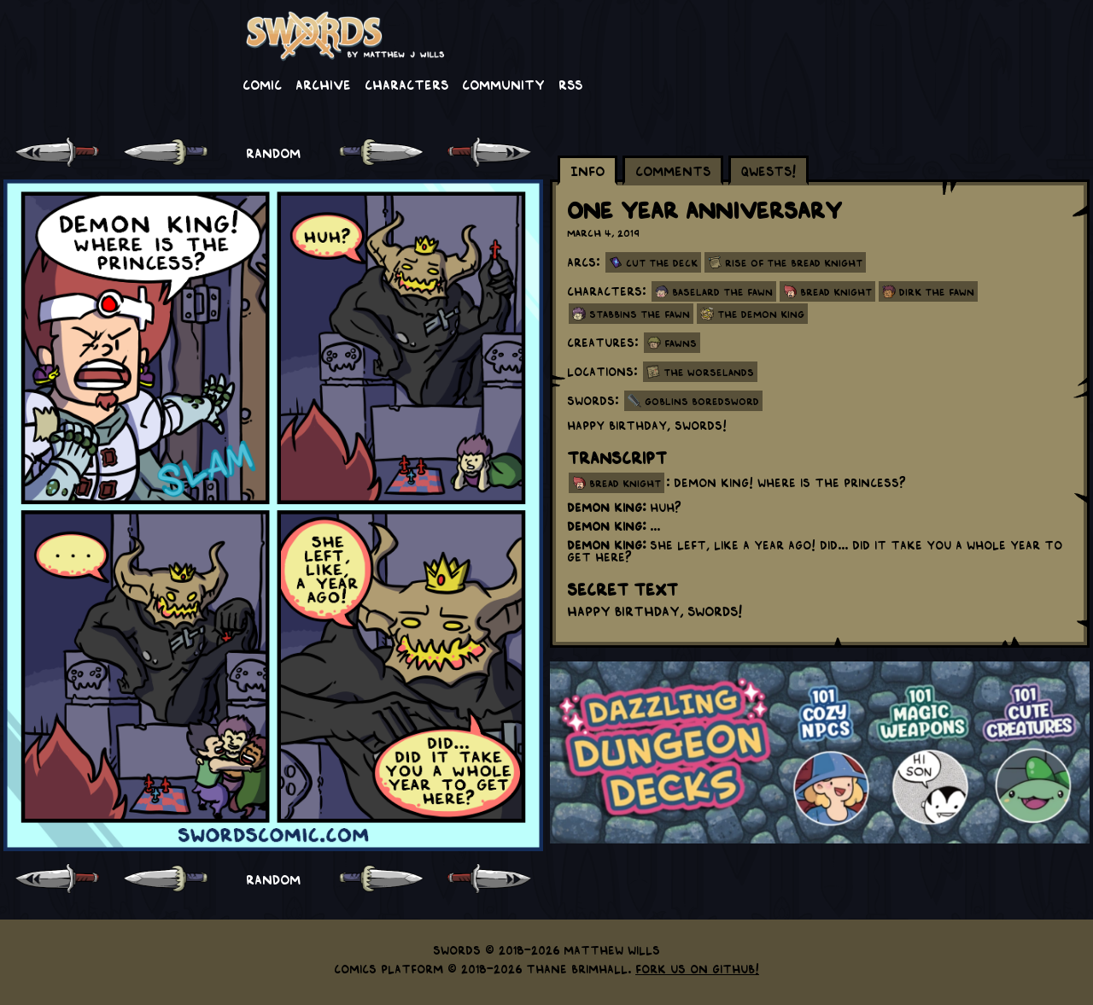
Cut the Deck (662, 262)
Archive (323, 84)
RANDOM (273, 152)
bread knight (625, 483)
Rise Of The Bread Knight (793, 262)
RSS (570, 84)
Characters (406, 84)
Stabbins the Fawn (639, 314)
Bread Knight (836, 291)
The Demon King (760, 314)
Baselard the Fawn (722, 291)
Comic (262, 84)
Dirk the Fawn (936, 291)
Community (503, 84)
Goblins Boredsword (702, 401)
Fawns (680, 343)
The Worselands (708, 372)
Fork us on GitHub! (697, 968)
